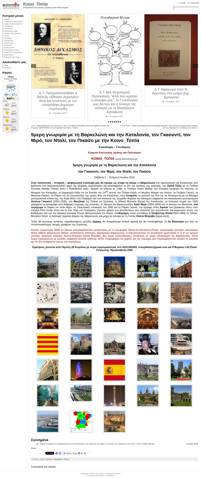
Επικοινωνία (9, 48)
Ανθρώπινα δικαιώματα (13, 21)
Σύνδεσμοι (8, 45)
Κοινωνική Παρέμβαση (13, 52)
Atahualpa (110, 476)
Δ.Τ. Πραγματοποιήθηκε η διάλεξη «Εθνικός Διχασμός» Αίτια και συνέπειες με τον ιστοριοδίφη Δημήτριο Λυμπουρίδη (58, 101)
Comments (194, 3)
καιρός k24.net (10, 132)
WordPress (100, 476)
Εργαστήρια (8, 55)
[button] (108, 122)
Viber (6, 65)
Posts (183, 3)
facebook (7, 68)
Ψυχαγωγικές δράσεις (12, 33)
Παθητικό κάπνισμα (11, 57)
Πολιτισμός (8, 29)
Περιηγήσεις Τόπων (11, 50)
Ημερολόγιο (8, 43)
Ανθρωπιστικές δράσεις (13, 24)
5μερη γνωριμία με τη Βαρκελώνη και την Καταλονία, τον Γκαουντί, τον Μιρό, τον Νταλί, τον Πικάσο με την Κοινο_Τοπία (90, 444)
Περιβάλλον (8, 26)
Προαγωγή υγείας (11, 31)
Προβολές (8, 38)
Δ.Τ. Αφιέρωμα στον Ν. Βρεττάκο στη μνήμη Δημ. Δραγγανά (171, 93)
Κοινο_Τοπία (35, 4)
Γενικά (6, 36)
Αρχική (6, 19)
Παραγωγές (8, 40)
